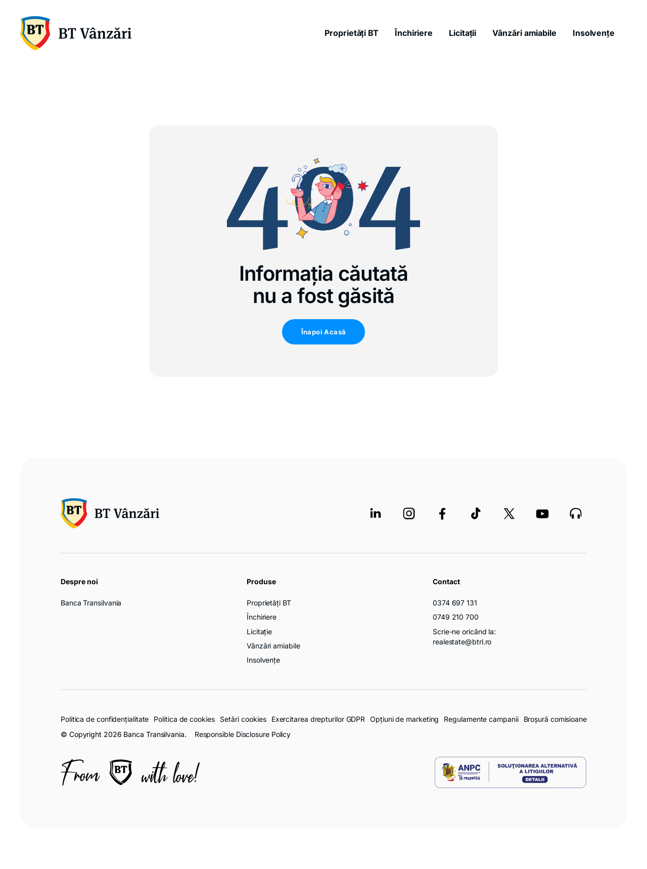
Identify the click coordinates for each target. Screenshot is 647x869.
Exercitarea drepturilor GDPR (318, 719)
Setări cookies (243, 719)
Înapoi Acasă (323, 332)
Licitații (462, 33)
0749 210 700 (456, 617)
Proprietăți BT (352, 33)
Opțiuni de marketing (404, 719)
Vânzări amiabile (524, 33)
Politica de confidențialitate (105, 719)
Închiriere (414, 33)
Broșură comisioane (555, 719)
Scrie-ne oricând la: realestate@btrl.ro (464, 636)
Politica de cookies (184, 719)
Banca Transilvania (91, 602)
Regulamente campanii (481, 719)
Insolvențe (594, 33)
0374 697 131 (455, 602)
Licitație (259, 631)
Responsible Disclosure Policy (243, 734)
